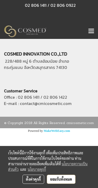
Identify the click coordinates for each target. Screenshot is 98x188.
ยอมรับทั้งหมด (61, 179)
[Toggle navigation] (91, 31)
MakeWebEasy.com (57, 131)
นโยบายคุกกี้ (37, 169)
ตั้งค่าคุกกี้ (33, 179)
